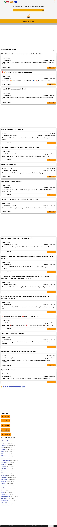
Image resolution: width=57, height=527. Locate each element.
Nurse (6, 453)
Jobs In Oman (5, 432)
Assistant (7, 487)
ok (48, 525)
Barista (7, 507)
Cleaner (7, 473)
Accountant (8, 451)
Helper (7, 458)
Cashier (7, 485)
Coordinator (8, 481)
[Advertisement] (28, 36)
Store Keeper (8, 502)
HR (5, 492)
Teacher (7, 496)
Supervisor (8, 464)
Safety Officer (8, 505)
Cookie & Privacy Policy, (33, 525)
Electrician (7, 477)
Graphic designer (9, 498)
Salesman (7, 468)
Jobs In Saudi (5, 427)
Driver (7, 445)
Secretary (7, 470)
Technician (8, 447)
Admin (6, 494)
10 (20, 388)
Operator (7, 500)
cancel (51, 525)
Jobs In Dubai (5, 423)
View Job (51, 67)
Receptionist (8, 479)
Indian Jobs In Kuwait (6, 443)
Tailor (6, 475)
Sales (6, 449)
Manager (7, 483)
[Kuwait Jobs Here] (10, 2)
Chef (6, 455)
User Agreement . (44, 525)
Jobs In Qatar (5, 418)
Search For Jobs (17, 10)
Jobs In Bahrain (6, 436)
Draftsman (8, 490)
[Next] (23, 388)
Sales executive (9, 462)
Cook (6, 460)
